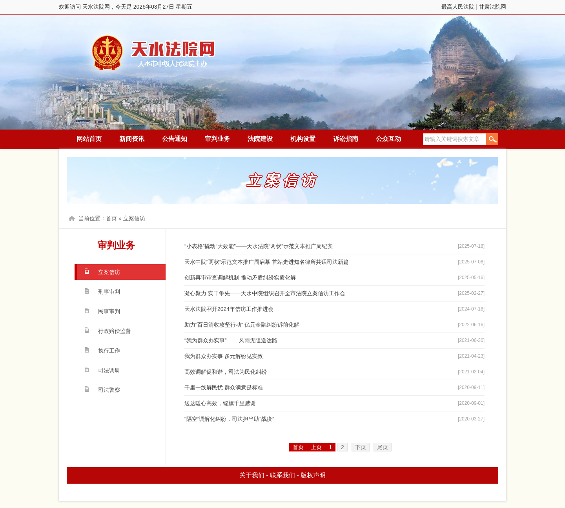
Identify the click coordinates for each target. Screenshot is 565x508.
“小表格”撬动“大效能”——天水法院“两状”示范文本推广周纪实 (258, 246)
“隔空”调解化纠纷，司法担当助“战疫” (229, 419)
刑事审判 (109, 292)
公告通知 (174, 138)
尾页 (382, 447)
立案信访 (134, 218)
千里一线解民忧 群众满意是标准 (223, 387)
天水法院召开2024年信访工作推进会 (228, 309)
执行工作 (109, 350)
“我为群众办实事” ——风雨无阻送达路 (230, 340)
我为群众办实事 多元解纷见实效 (223, 356)
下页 (360, 447)
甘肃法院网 (492, 7)
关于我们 (251, 475)
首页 (111, 218)
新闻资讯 (131, 138)
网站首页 (89, 138)
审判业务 (217, 138)
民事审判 (109, 311)
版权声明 (313, 475)
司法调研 (109, 370)
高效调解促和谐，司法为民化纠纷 (225, 372)
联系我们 (282, 475)
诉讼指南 (345, 138)
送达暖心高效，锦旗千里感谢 (220, 403)
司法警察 (109, 390)
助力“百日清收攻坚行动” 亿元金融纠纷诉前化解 (241, 325)
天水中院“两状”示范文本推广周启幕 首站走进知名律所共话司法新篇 (266, 262)
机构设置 (302, 138)
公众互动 (388, 138)
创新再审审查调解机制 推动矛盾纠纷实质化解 (240, 277)
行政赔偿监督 (114, 331)
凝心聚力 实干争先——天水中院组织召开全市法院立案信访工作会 (264, 293)
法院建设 (260, 138)
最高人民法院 (457, 7)
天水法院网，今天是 (154, 52)
